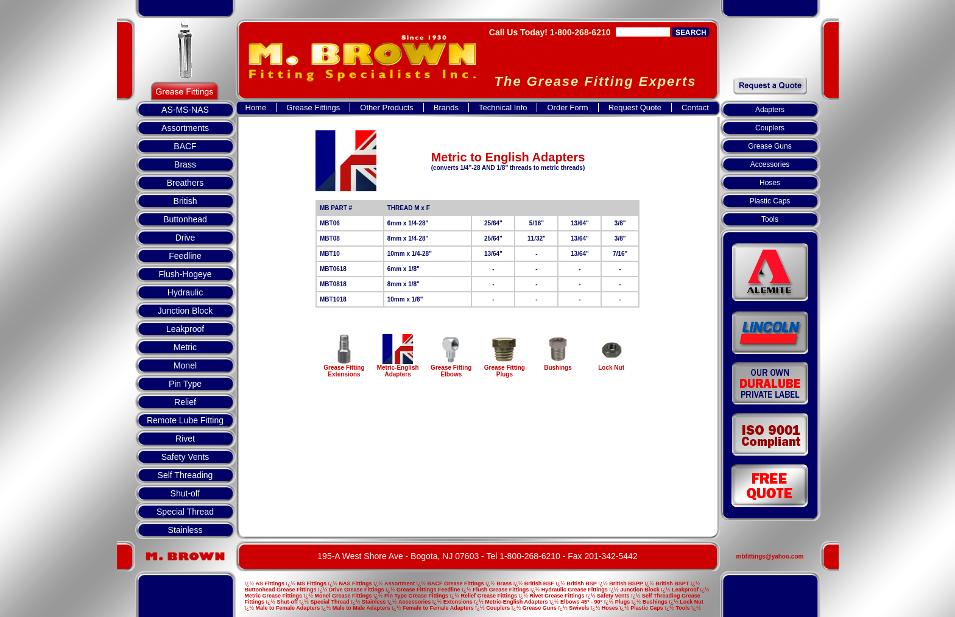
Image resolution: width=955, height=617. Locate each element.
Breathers (185, 183)
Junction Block (185, 311)
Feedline (185, 256)
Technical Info (503, 107)
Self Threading (185, 475)
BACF (185, 146)
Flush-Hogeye (184, 274)
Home (256, 107)
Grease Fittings (313, 107)
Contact (695, 107)
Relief (185, 402)
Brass (185, 164)
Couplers (769, 128)
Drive (185, 237)
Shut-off (185, 493)
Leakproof (185, 329)
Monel (185, 365)
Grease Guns (769, 146)
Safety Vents (185, 457)
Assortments (185, 128)
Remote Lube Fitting (185, 420)
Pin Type (185, 384)
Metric (185, 347)
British (185, 201)
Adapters (769, 109)
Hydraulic (185, 292)
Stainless (185, 530)
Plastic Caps (770, 201)
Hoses (769, 182)
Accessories (770, 164)
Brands (446, 107)
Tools (769, 219)
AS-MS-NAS (185, 110)
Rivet (185, 438)
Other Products (386, 107)
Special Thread (185, 512)
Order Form (567, 107)
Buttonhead (185, 219)
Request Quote (634, 107)
